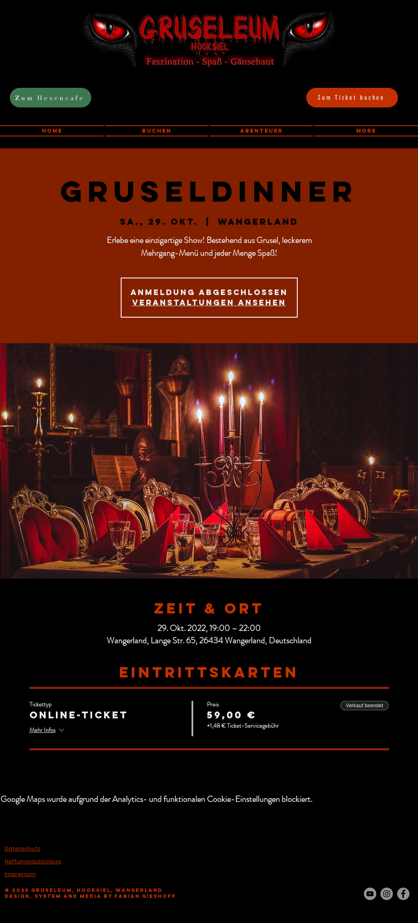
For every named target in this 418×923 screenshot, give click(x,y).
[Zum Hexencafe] (50, 97)
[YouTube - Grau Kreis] (370, 894)
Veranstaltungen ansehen (209, 302)
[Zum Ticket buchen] (352, 97)
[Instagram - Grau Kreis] (386, 894)
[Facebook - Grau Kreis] (403, 894)
